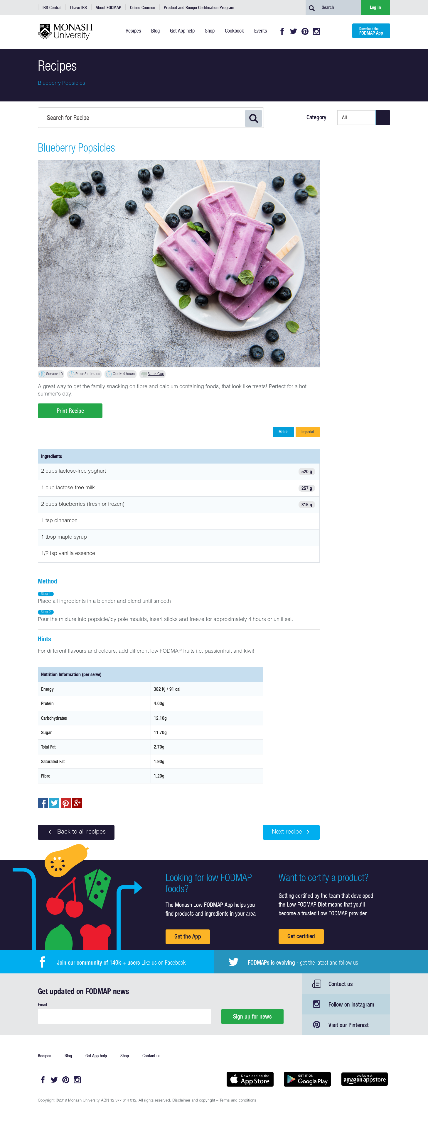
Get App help (96, 1055)
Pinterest (305, 31)
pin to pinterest (66, 803)
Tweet (54, 803)
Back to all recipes (76, 832)
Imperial (307, 432)
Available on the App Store (250, 1079)
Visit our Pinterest (348, 1025)
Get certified (301, 936)
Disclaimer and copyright (193, 1101)
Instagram (316, 31)
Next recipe (291, 832)
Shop (124, 1055)
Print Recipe (70, 410)
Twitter (294, 31)
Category (316, 117)
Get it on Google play (307, 1079)
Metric (283, 432)
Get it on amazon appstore (364, 1079)
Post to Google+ (77, 803)
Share (43, 803)
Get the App (187, 936)
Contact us (340, 983)
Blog (68, 1055)
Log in (375, 7)
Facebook (282, 31)
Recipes (44, 1055)
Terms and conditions (238, 1101)
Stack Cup (156, 374)
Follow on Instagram (351, 1004)
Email (42, 1004)
